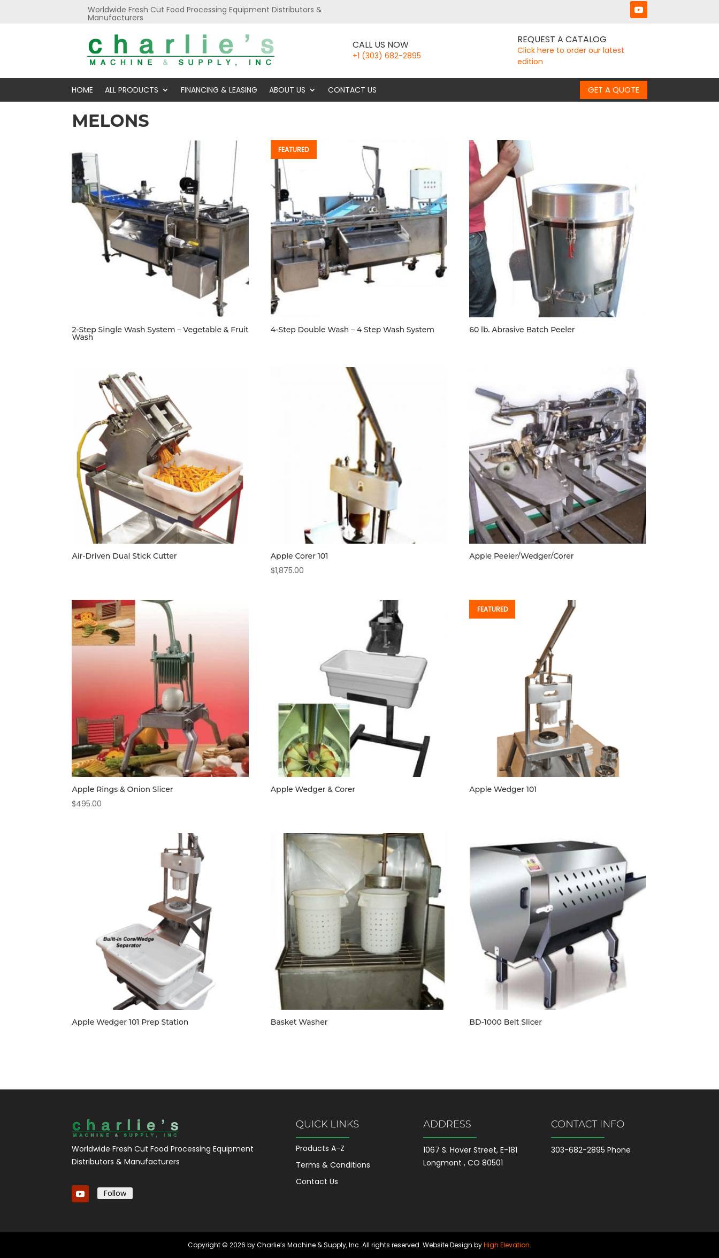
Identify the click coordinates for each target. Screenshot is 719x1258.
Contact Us (352, 90)
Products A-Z (320, 1148)
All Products (131, 90)
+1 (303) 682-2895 (387, 55)
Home (82, 90)
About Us (287, 90)
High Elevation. (507, 1244)
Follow (115, 1193)
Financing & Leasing (219, 90)
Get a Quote (613, 89)
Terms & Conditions (333, 1165)
